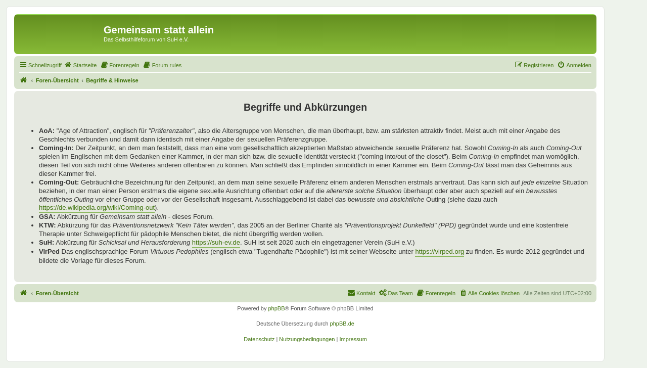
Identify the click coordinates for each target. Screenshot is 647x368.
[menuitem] (80, 65)
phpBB (276, 308)
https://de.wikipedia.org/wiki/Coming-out (97, 207)
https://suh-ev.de (216, 242)
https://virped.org (439, 251)
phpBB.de (342, 323)
